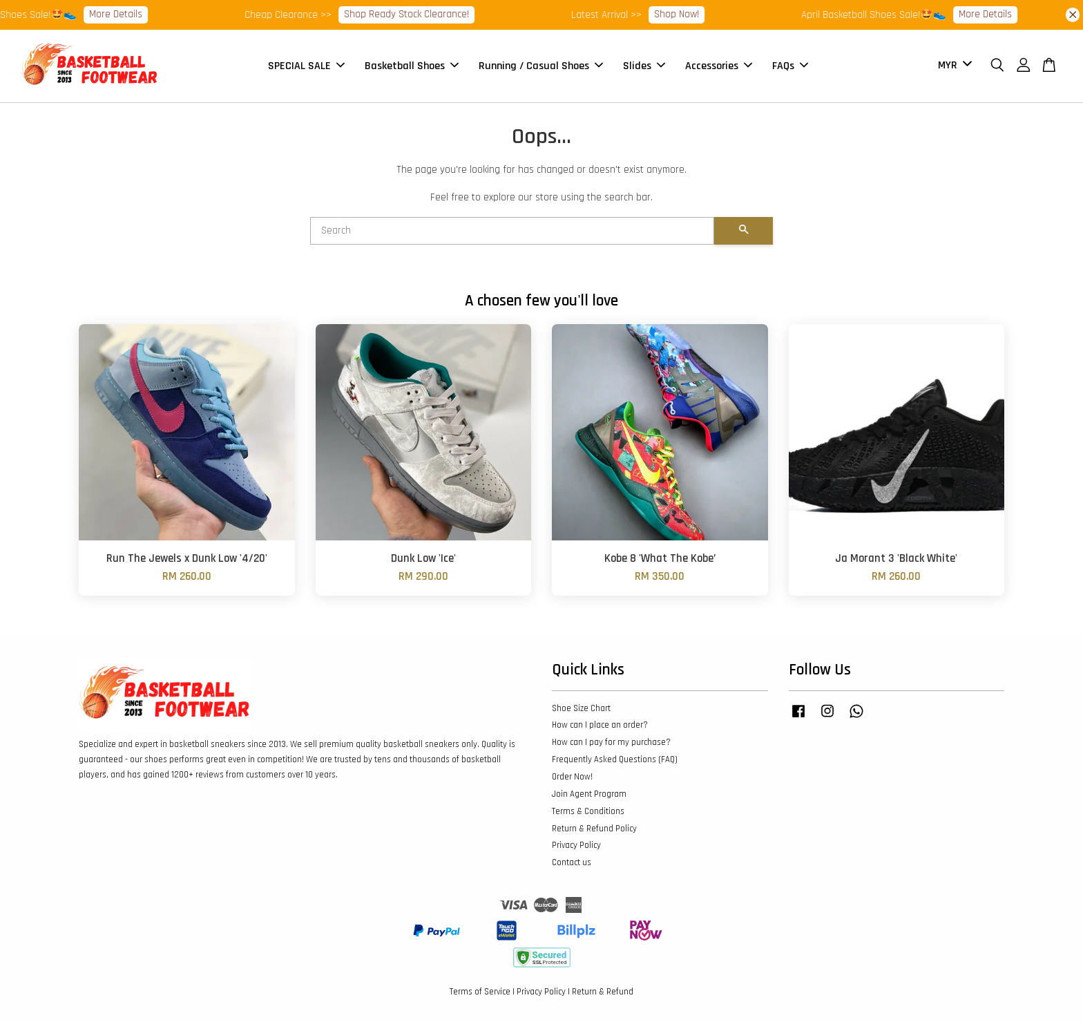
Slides (644, 66)
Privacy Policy (576, 845)
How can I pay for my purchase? (611, 742)
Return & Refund (602, 991)
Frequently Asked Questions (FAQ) (615, 759)
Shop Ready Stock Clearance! (416, 14)
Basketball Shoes (412, 66)
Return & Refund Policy (594, 828)
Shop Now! (686, 14)
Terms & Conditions (588, 811)
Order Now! (572, 776)
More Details (125, 14)
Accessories (718, 66)
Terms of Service (480, 991)
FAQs (790, 66)
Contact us (571, 862)
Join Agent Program (589, 794)
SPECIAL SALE (306, 66)
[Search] (512, 231)
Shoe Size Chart (581, 708)
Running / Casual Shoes (541, 66)
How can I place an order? (600, 724)
